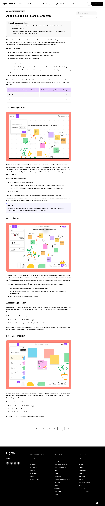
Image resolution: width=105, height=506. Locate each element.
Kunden (56, 485)
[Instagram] (15, 463)
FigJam (8, 11)
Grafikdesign (33, 467)
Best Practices (82, 461)
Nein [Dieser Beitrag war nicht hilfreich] (67, 429)
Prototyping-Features (60, 461)
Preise (56, 473)
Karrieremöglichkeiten (84, 482)
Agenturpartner (82, 488)
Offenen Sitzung (31, 33)
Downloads (81, 473)
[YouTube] (11, 463)
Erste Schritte (18, 4)
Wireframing (33, 470)
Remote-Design (34, 479)
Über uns (81, 485)
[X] (7, 463)
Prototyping (33, 464)
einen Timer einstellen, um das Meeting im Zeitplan (21, 309)
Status (80, 495)
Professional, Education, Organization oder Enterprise (37, 25)
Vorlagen (32, 476)
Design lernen (82, 470)
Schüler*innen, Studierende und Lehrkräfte (62, 481)
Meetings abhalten (18, 11)
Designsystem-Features (60, 464)
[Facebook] (18, 463)
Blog (80, 458)
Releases (81, 479)
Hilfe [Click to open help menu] (73, 4)
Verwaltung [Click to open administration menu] (46, 4)
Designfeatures (58, 458)
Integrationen (57, 491)
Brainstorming (33, 473)
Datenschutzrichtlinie (84, 492)
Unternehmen (57, 476)
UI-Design (33, 458)
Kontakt (56, 494)
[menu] (16, 458)
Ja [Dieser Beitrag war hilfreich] (60, 429)
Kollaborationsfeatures (60, 467)
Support (81, 464)
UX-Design (33, 461)
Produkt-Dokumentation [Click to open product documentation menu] (32, 4)
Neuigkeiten (82, 476)
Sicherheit (57, 488)
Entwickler (81, 467)
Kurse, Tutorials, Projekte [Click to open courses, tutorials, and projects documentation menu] (60, 4)
